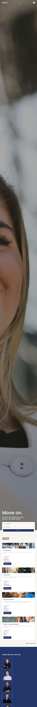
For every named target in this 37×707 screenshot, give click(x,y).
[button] (20, 3)
